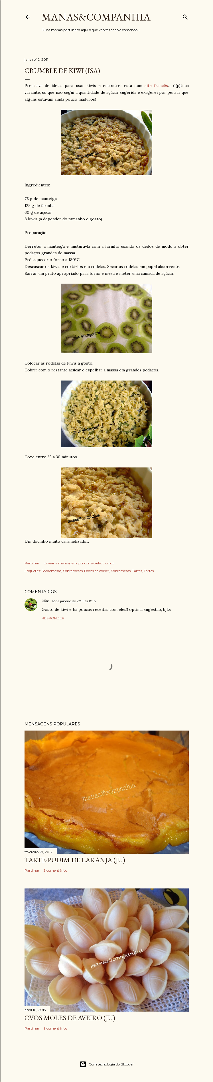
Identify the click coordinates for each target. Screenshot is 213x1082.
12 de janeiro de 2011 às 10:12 (74, 601)
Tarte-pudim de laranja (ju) (75, 859)
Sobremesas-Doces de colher (86, 571)
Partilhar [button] (32, 563)
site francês (156, 85)
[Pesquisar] (185, 15)
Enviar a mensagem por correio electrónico (79, 563)
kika (45, 600)
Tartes (149, 571)
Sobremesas (51, 571)
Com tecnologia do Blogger (107, 1064)
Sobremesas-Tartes (126, 571)
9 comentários (55, 1028)
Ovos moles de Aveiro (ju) (70, 1017)
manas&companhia (96, 17)
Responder (53, 618)
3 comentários (55, 870)
